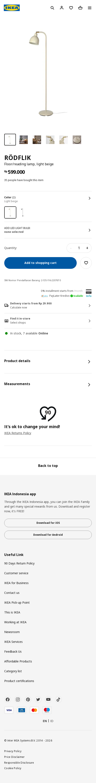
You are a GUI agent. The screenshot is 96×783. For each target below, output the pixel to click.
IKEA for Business (16, 583)
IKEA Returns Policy (17, 433)
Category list (13, 671)
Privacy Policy (12, 751)
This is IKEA (12, 612)
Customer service (16, 573)
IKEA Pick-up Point (17, 602)
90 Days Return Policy (19, 563)
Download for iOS (48, 523)
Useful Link (14, 555)
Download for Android (48, 535)
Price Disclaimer (14, 757)
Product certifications (19, 681)
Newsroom (12, 632)
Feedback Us (13, 651)
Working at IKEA (15, 622)
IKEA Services (13, 642)
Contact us (11, 593)
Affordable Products (18, 661)
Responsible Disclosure (19, 762)
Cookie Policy (12, 768)
